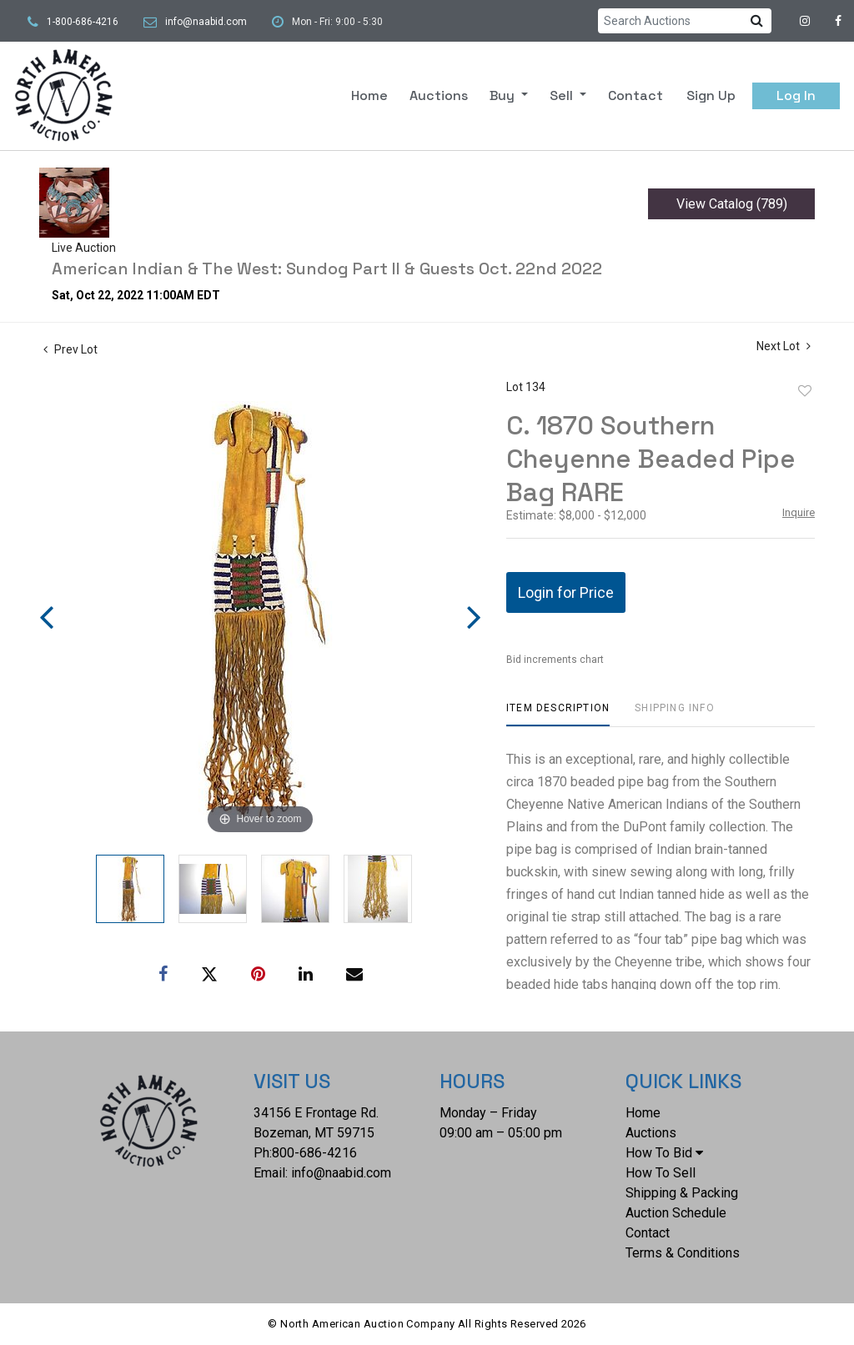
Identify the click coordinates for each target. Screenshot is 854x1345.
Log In (796, 95)
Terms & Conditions (682, 1253)
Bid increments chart (555, 659)
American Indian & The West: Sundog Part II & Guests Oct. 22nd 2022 (327, 268)
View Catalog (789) (731, 204)
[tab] (558, 714)
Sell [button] (563, 95)
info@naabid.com (206, 22)
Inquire (798, 512)
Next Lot (783, 346)
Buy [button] (504, 95)
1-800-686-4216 (82, 22)
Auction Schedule (675, 1213)
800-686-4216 (314, 1153)
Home (369, 95)
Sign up (711, 95)
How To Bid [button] (664, 1153)
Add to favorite (805, 391)
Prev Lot (70, 349)
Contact (635, 95)
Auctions (438, 95)
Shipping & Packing (681, 1193)
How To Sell (660, 1173)
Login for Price (566, 592)
